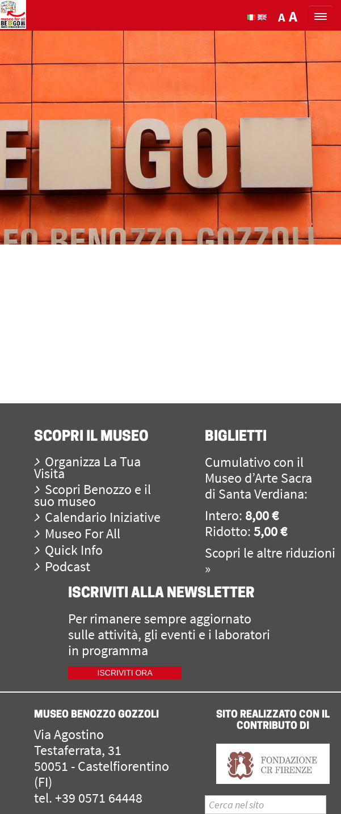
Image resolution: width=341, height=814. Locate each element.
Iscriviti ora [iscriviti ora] (125, 672)
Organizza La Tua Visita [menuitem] (87, 467)
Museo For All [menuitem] (77, 533)
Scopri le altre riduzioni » (270, 560)
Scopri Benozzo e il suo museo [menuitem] (92, 495)
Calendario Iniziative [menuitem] (97, 517)
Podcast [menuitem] (62, 566)
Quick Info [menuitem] (68, 550)
